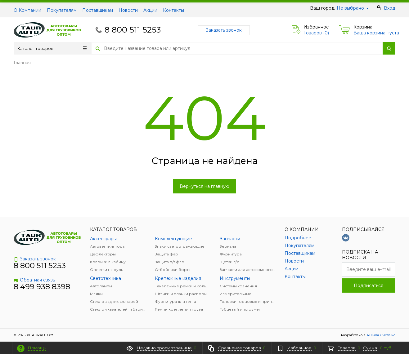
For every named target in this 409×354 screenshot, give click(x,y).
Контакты (173, 10)
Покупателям (62, 10)
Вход (389, 8)
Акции (150, 10)
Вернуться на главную (204, 186)
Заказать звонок (224, 30)
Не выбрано (353, 8)
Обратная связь (34, 280)
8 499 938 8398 (42, 286)
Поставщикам (97, 10)
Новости (128, 10)
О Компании (27, 10)
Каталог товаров (52, 48)
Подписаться (368, 285)
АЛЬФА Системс (380, 335)
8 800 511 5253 (133, 30)
